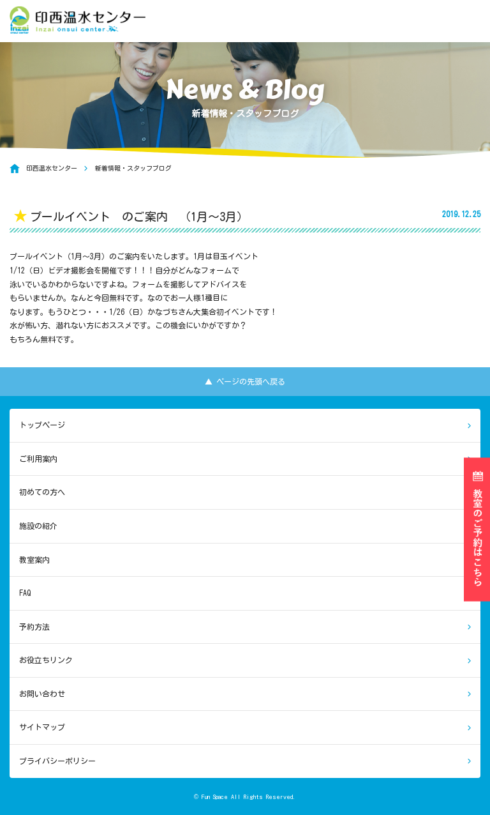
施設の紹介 (38, 525)
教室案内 (34, 559)
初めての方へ (42, 492)
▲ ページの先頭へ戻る (245, 381)
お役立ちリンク (46, 660)
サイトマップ (42, 727)
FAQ (25, 593)
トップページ (42, 425)
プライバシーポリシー (57, 761)
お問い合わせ (42, 693)
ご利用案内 (38, 458)
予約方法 (34, 626)
